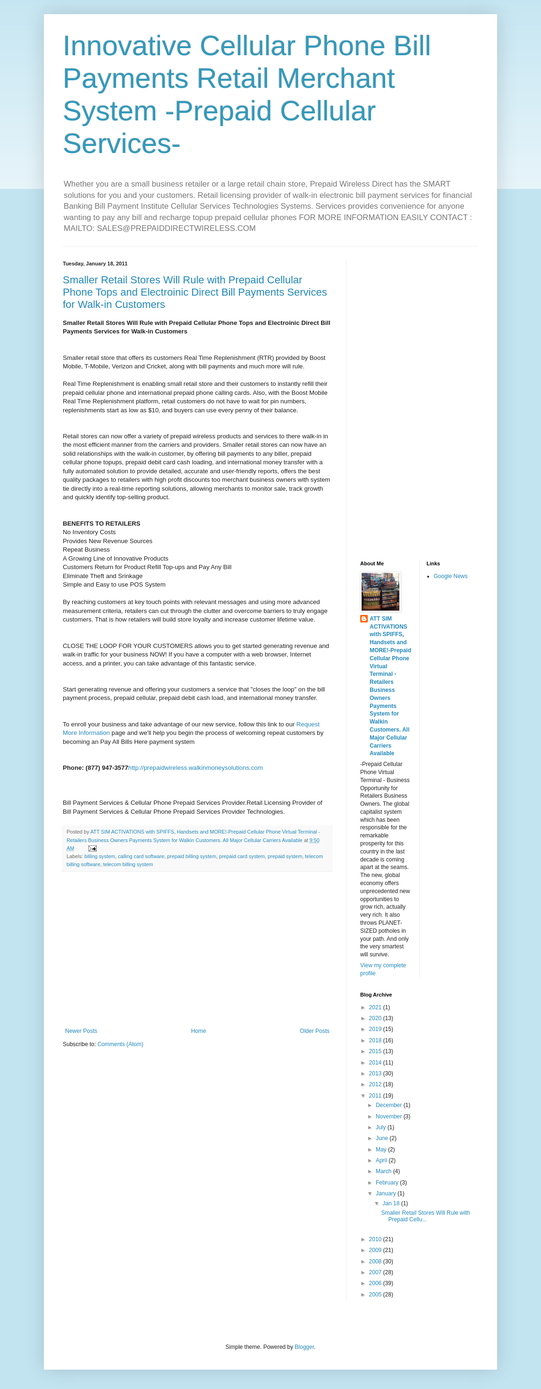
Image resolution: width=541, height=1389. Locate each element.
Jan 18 (391, 1203)
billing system (100, 856)
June (382, 1138)
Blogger (304, 1347)
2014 (376, 1062)
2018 (376, 1040)
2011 (376, 1095)
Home (198, 1031)
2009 (376, 1250)
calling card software (141, 856)
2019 (376, 1029)
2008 (376, 1261)
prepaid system (285, 856)
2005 (376, 1294)
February (388, 1182)
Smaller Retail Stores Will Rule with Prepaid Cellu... (425, 1216)
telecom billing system (128, 864)
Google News (451, 576)
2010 (376, 1239)
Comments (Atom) (120, 1044)
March (384, 1171)
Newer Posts (81, 1031)
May (382, 1149)
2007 (376, 1272)
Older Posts (315, 1031)
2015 (376, 1051)
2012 (376, 1084)
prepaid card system (242, 856)
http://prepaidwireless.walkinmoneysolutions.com (195, 767)
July (382, 1127)
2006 (376, 1283)
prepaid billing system (191, 856)
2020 (376, 1018)
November (390, 1116)
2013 (376, 1073)
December (390, 1105)
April (382, 1160)
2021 (376, 1007)
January (386, 1193)
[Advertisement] (197, 950)
